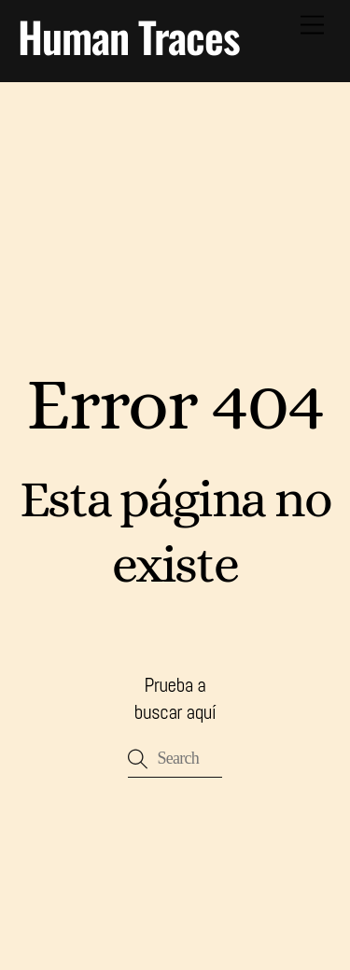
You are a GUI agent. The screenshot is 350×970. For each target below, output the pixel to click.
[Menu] (312, 26)
